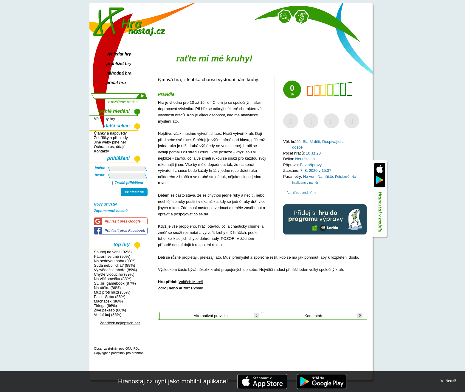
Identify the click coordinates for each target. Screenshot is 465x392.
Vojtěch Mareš (191, 282)
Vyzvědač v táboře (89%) (115, 270)
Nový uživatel (105, 204)
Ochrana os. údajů (109, 146)
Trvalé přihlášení (126, 183)
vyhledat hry (118, 54)
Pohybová (342, 176)
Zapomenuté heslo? (111, 211)
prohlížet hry (118, 63)
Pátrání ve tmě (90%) (112, 256)
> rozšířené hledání (123, 102)
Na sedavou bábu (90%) (115, 261)
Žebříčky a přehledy (111, 137)
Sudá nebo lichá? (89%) (114, 265)
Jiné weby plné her (110, 142)
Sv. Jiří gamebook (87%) (115, 283)
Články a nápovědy (110, 133)
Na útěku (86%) (107, 287)
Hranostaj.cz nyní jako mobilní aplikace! (173, 381)
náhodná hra (118, 73)
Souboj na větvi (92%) (113, 252)
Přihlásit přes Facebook (125, 231)
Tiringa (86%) (105, 305)
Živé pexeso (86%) (110, 310)
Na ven (309, 176)
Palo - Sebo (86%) (109, 296)
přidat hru (116, 82)
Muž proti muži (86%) (112, 292)
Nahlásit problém (300, 192)
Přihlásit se (134, 192)
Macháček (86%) (108, 301)
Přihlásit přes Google (123, 221)
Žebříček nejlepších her (120, 323)
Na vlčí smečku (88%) (112, 279)
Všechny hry (104, 118)
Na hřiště (325, 176)
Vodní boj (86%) (107, 314)
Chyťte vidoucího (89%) (114, 274)
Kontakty (101, 151)
